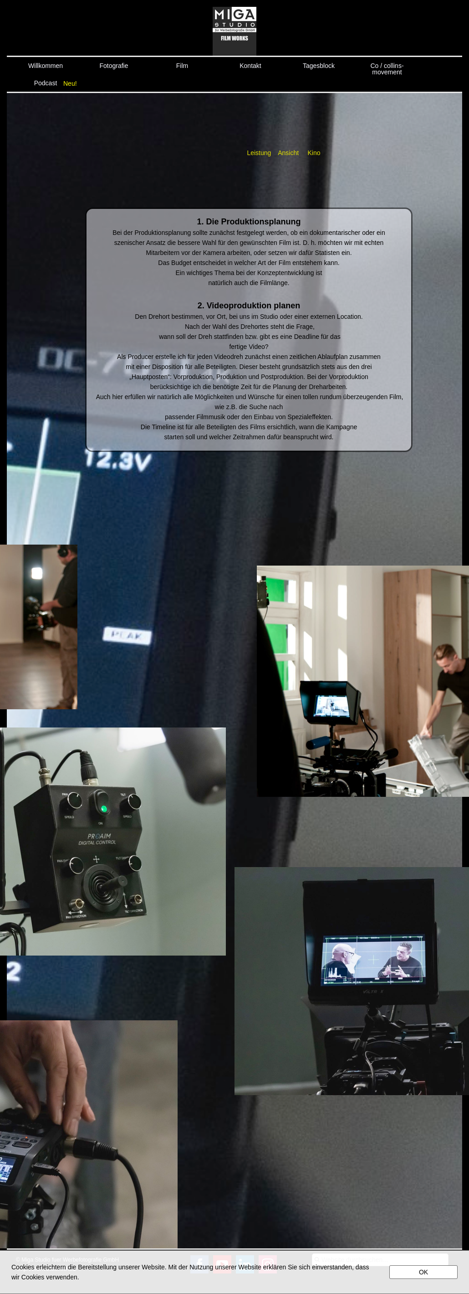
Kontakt (250, 65)
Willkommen (45, 65)
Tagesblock (319, 65)
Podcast (45, 83)
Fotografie (113, 65)
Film (182, 65)
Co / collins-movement (386, 68)
